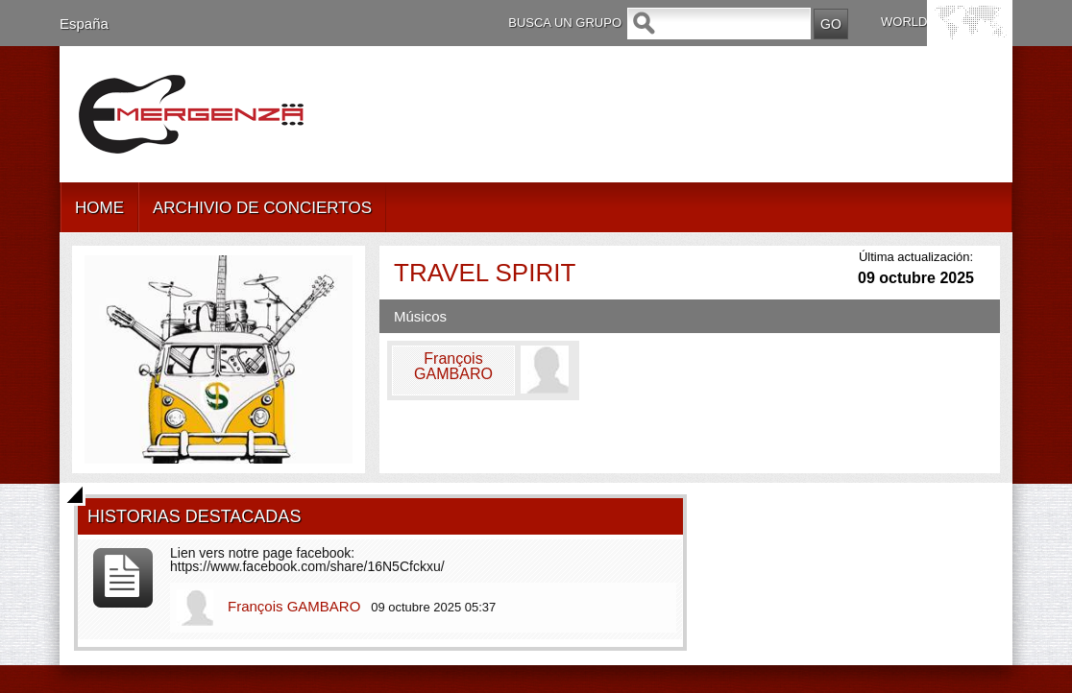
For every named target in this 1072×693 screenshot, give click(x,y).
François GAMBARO (294, 606)
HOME (99, 208)
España (84, 23)
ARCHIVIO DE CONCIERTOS (262, 208)
